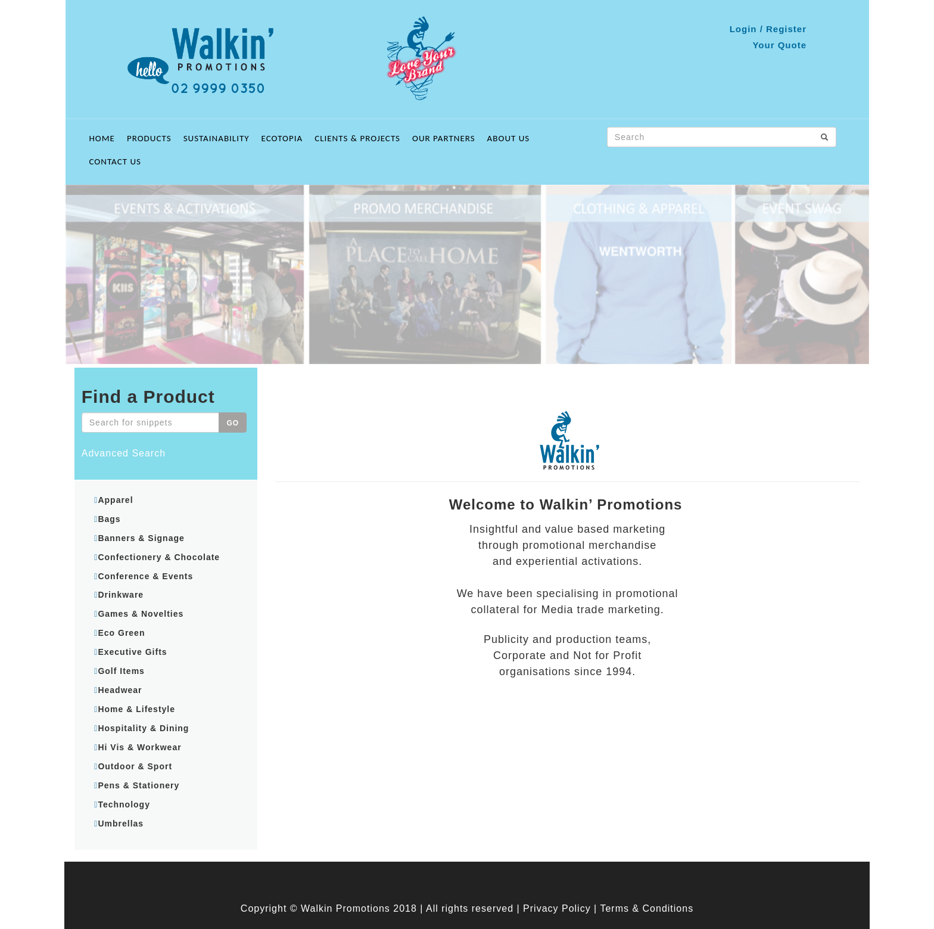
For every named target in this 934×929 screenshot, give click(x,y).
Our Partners (443, 138)
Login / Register (768, 29)
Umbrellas (121, 823)
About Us (508, 138)
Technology (124, 804)
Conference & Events (145, 576)
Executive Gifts (132, 652)
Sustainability (216, 138)
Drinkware (121, 594)
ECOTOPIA (282, 138)
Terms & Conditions (646, 908)
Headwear (120, 690)
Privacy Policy (557, 908)
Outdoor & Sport (135, 766)
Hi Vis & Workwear (139, 747)
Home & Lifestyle (136, 709)
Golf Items (121, 671)
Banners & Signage (141, 538)
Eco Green (121, 633)
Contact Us (115, 161)
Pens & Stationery (138, 785)
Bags (109, 519)
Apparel (115, 500)
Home (102, 138)
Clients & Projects (357, 138)
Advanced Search (124, 453)
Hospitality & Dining (143, 728)
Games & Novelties (140, 614)
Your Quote (779, 45)
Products (149, 138)
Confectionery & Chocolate (159, 557)
